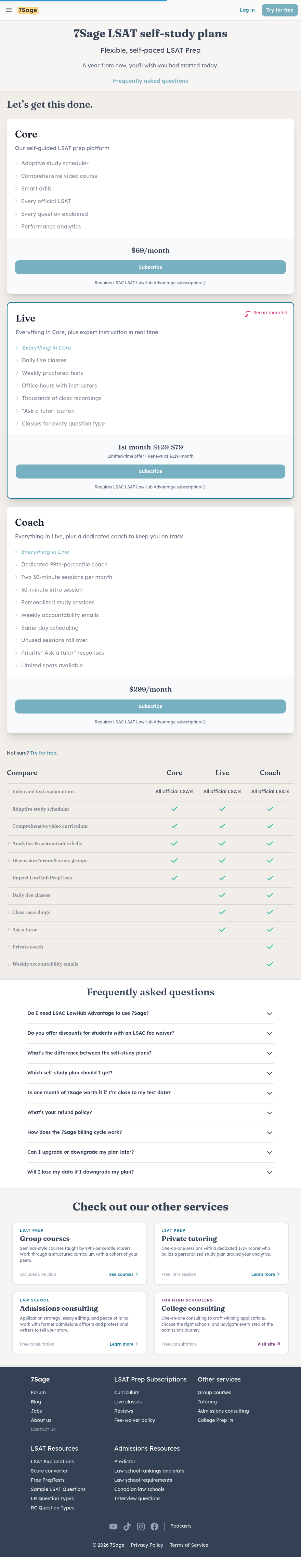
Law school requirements (143, 1480)
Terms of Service (189, 1545)
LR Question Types (52, 1498)
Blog (36, 1402)
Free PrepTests (47, 1480)
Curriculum (127, 1392)
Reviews (123, 1411)
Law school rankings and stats (149, 1471)
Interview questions (137, 1498)
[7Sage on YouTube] (113, 1526)
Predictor (124, 1461)
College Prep (216, 1420)
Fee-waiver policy (134, 1420)
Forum (38, 1392)
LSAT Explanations (52, 1461)
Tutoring (207, 1402)
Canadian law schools (139, 1489)
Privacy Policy (147, 1545)
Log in (247, 10)
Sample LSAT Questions (58, 1489)
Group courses (214, 1392)
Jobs (36, 1411)
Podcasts (181, 1526)
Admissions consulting (223, 1411)
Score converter (49, 1471)
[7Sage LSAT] (28, 10)
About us (41, 1420)
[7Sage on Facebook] (154, 1526)
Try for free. (43, 753)
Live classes (128, 1402)
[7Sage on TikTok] (127, 1526)
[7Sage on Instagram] (141, 1526)
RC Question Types (52, 1508)
